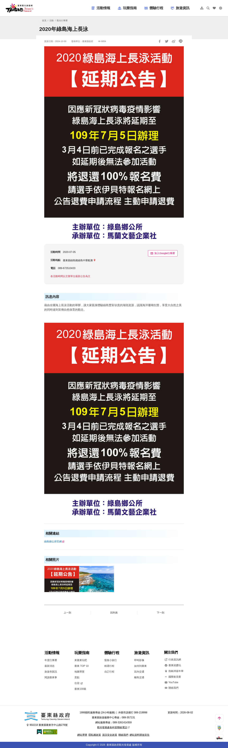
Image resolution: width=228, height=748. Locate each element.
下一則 (160, 612)
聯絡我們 (171, 687)
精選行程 (109, 666)
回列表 (114, 612)
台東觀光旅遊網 (19, 8)
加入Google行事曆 (163, 253)
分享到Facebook (160, 41)
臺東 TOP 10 (81, 666)
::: (40, 20)
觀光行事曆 (62, 20)
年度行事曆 (51, 660)
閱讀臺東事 (51, 677)
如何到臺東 (140, 666)
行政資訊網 (172, 659)
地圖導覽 (79, 671)
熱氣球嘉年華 (173, 671)
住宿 (78, 683)
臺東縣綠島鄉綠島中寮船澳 (78, 260)
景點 (76, 677)
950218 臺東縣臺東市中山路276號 (47, 725)
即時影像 (139, 660)
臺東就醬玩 (172, 665)
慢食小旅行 (110, 660)
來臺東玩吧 (80, 660)
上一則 (67, 612)
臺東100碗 (80, 689)
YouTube (171, 682)
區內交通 (139, 671)
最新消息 (50, 666)
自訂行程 (109, 671)
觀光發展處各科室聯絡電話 (113, 727)
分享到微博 (174, 41)
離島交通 (139, 677)
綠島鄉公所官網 (53, 541)
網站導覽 (82, 735)
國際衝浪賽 (172, 676)
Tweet (167, 41)
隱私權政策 (94, 735)
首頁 (44, 20)
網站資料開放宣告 (140, 735)
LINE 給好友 (181, 41)
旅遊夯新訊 (51, 671)
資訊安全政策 (109, 735)
